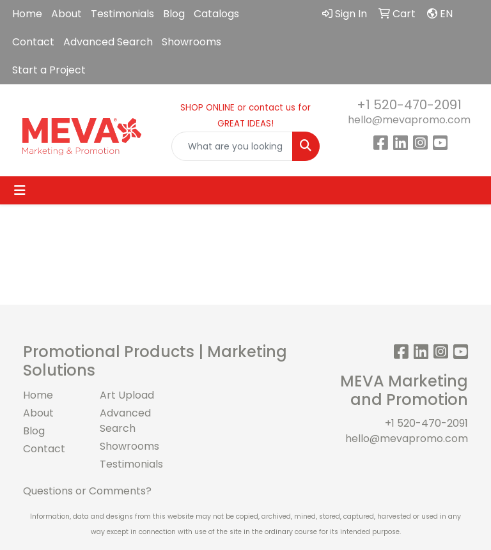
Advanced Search (108, 41)
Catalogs (216, 13)
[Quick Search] (232, 146)
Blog (174, 13)
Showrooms (191, 41)
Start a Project (49, 70)
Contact (33, 41)
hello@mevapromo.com (409, 119)
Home (27, 13)
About (66, 13)
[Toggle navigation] (19, 190)
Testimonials (122, 13)
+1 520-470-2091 (409, 105)
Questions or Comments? (87, 491)
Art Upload (127, 395)
